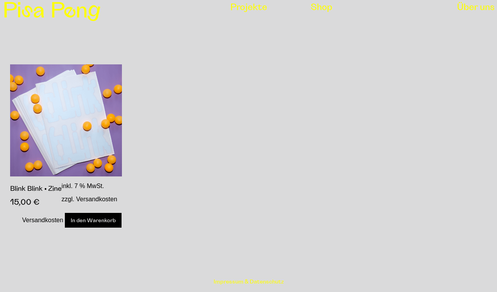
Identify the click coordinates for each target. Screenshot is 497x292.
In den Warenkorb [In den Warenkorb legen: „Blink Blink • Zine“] (93, 220)
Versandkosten (42, 220)
